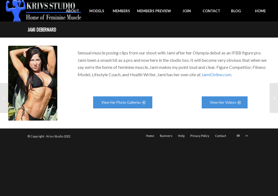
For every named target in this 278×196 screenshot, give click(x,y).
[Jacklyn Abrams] (274, 98)
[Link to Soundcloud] (246, 135)
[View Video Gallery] (225, 102)
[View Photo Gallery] (122, 102)
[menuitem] (72, 11)
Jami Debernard (41, 29)
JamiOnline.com (216, 74)
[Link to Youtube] (238, 135)
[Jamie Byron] (4, 98)
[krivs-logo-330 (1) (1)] (43, 11)
